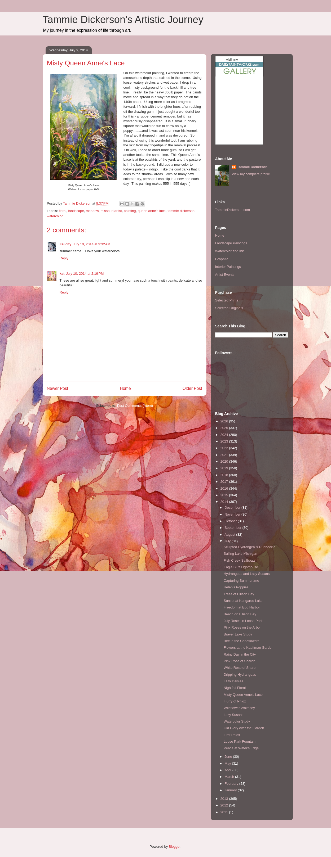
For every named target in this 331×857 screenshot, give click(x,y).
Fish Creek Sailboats (239, 560)
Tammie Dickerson (252, 167)
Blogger (174, 847)
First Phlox (232, 735)
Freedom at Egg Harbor (242, 607)
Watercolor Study (237, 721)
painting (130, 211)
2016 (224, 488)
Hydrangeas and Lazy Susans (247, 574)
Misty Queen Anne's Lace (243, 695)
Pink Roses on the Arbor (242, 627)
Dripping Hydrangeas (240, 674)
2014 (224, 502)
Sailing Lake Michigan (240, 554)
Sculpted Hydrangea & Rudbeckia (249, 547)
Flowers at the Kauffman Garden (248, 647)
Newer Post (57, 388)
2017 (224, 482)
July (228, 541)
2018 (224, 475)
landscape (76, 211)
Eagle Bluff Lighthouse (241, 567)
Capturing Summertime (241, 581)
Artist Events (225, 275)
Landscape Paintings (231, 243)
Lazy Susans (233, 715)
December (232, 507)
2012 (224, 805)
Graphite (221, 259)
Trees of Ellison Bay (239, 594)
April (228, 770)
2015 (224, 495)
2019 (224, 468)
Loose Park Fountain (239, 741)
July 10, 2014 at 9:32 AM (91, 244)
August (230, 534)
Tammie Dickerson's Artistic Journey (123, 19)
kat (62, 274)
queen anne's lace (152, 211)
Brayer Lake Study (238, 634)
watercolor (55, 216)
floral (62, 211)
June (228, 757)
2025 (224, 428)
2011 (224, 812)
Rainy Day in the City (240, 654)
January (231, 790)
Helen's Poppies (236, 587)
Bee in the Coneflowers (241, 641)
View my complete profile (251, 174)
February (231, 784)
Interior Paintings (228, 267)
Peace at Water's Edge (241, 748)
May (228, 763)
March (229, 777)
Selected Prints (226, 300)
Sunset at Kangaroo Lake (243, 601)
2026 (224, 421)
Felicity (66, 244)
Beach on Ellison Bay (240, 614)
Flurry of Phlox (235, 701)
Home (125, 388)
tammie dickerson (181, 211)
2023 (224, 441)
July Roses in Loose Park (243, 621)
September (233, 528)
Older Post (192, 388)
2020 (224, 461)
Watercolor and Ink (229, 251)
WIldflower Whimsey (239, 708)
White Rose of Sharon (240, 668)
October (231, 521)
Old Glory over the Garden (244, 728)
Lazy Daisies (233, 681)
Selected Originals (229, 308)
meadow (92, 211)
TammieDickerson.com (232, 210)
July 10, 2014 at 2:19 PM (85, 274)
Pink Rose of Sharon (239, 661)
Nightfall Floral (235, 688)
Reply (64, 258)
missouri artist (111, 211)
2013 (224, 799)
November (232, 514)
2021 (224, 455)
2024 (224, 435)
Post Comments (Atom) (135, 406)
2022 (224, 448)
